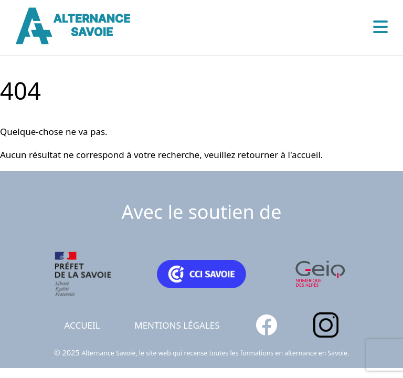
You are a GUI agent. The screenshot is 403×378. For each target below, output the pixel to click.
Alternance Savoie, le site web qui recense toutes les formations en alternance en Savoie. (215, 353)
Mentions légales (176, 325)
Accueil (82, 325)
